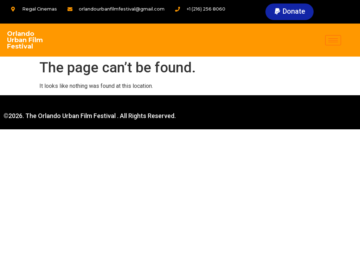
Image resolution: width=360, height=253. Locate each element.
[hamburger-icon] (333, 40)
